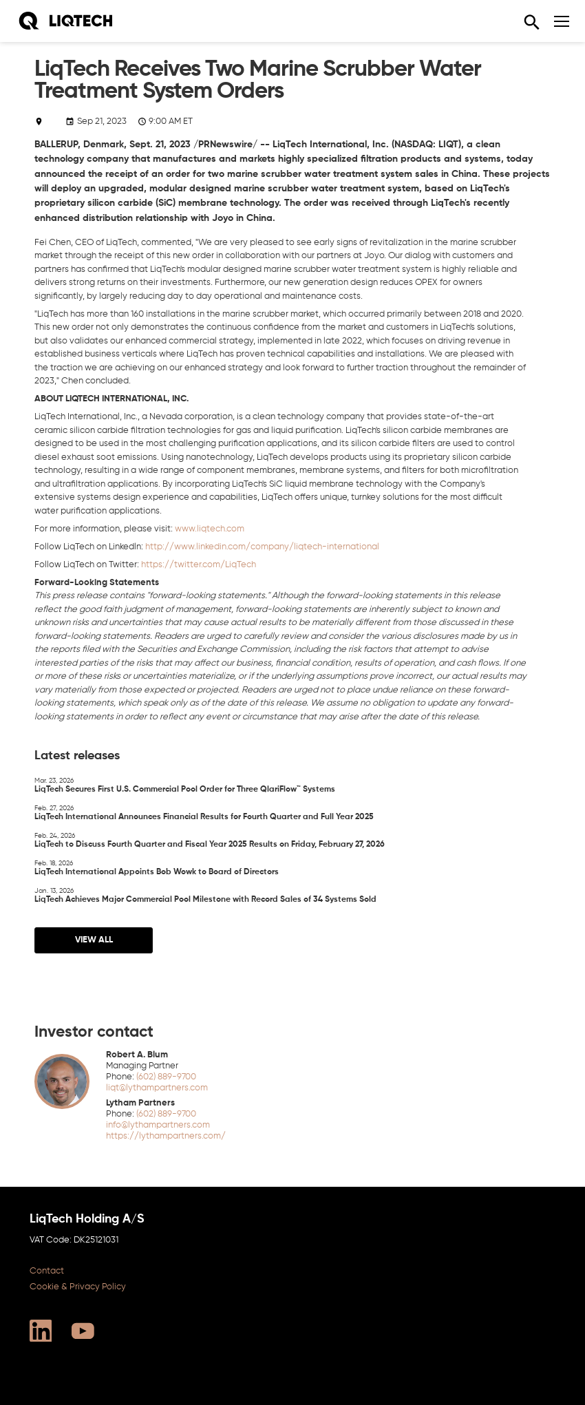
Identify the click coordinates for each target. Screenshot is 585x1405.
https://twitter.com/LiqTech (198, 564)
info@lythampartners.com (158, 1124)
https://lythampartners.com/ (166, 1135)
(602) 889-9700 (166, 1076)
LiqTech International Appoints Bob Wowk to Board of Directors (156, 867)
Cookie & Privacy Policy (78, 1286)
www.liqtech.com (209, 529)
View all (93, 939)
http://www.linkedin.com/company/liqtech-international (262, 546)
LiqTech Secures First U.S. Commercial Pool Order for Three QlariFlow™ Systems (184, 784)
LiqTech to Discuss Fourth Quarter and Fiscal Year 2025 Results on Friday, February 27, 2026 (209, 839)
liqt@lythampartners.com (157, 1087)
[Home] (65, 21)
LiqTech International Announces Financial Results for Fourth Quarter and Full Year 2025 (204, 812)
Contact (47, 1270)
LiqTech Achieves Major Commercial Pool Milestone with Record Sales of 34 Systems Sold (205, 894)
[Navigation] (562, 21)
